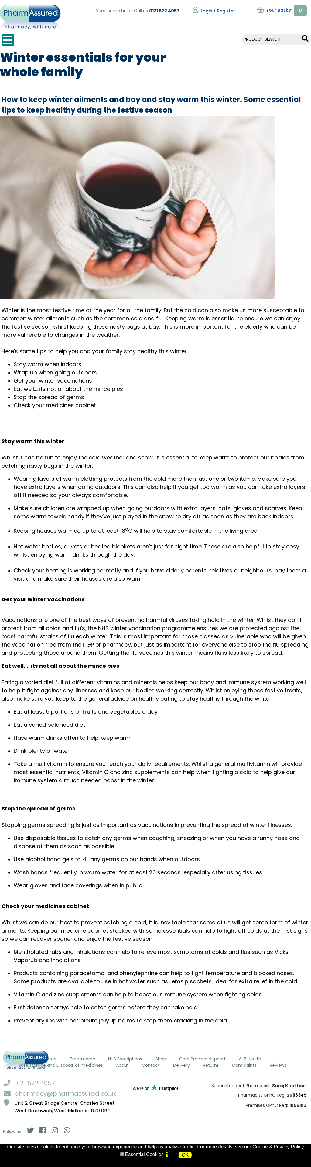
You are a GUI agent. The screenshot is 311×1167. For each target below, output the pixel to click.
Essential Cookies (144, 1154)
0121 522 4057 (164, 11)
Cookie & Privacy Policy (278, 1146)
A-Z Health (250, 1059)
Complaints (244, 1065)
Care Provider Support (202, 1059)
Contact (151, 1065)
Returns (211, 1065)
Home (50, 1059)
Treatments (82, 1059)
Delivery (181, 1065)
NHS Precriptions (125, 1059)
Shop (161, 1059)
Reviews (278, 1065)
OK (185, 1155)
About (122, 1065)
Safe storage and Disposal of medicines (61, 1065)
